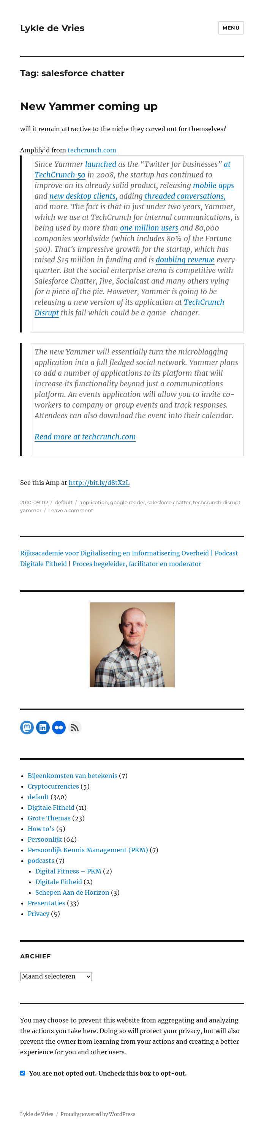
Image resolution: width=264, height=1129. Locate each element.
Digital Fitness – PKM (68, 871)
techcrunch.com (92, 150)
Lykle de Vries (52, 28)
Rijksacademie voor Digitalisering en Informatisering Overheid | (116, 553)
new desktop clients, (83, 196)
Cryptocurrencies (53, 786)
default (64, 502)
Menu (231, 28)
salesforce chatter (169, 502)
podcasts (41, 860)
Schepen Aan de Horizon (72, 892)
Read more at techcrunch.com (85, 436)
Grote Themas (49, 818)
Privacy (38, 913)
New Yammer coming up (89, 106)
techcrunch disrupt (216, 502)
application (93, 502)
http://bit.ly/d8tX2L (99, 482)
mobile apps (213, 185)
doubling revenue (185, 259)
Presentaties (46, 903)
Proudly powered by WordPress (98, 1114)
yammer (30, 510)
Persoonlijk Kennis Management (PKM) (88, 850)
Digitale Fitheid (51, 807)
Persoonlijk (45, 839)
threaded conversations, (184, 196)
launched (100, 164)
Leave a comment (70, 510)
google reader (127, 502)
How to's (41, 829)
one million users (149, 227)
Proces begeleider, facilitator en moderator (137, 564)
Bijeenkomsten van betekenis (72, 775)
